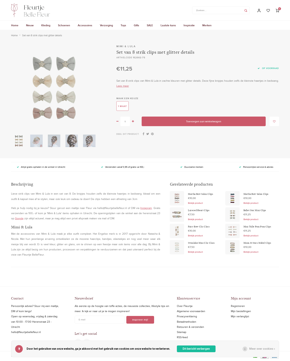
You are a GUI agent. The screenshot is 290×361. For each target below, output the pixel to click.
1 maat (122, 106)
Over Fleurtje (185, 306)
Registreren (238, 306)
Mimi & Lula (126, 47)
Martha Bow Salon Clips (200, 194)
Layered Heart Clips (199, 210)
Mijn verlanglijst (240, 317)
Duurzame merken (191, 167)
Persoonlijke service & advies (256, 167)
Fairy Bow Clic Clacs (199, 227)
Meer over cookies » (262, 349)
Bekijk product (195, 203)
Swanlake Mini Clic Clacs (201, 243)
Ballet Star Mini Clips (254, 210)
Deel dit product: (128, 134)
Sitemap (181, 332)
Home (14, 26)
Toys (123, 26)
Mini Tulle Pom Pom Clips (257, 227)
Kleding (45, 26)
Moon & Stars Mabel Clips (257, 243)
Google (19, 219)
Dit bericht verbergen (196, 349)
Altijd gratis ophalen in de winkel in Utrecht (41, 167)
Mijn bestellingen (241, 312)
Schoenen (64, 26)
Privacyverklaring (187, 317)
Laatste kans (168, 26)
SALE (150, 26)
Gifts (136, 26)
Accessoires (85, 26)
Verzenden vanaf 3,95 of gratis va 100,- (123, 167)
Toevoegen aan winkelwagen (203, 122)
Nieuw (30, 26)
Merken (207, 26)
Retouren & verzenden (190, 327)
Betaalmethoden (186, 322)
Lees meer (122, 86)
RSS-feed (182, 338)
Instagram (146, 208)
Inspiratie (189, 26)
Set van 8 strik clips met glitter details (42, 36)
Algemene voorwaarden (191, 312)
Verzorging (106, 26)
